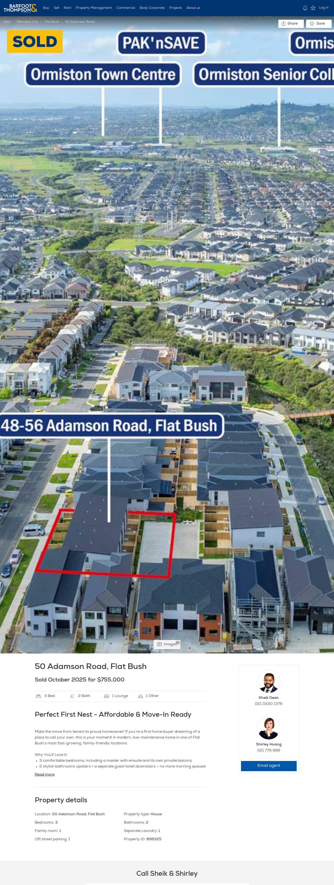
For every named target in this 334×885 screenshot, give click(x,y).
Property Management (94, 8)
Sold (6, 22)
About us (193, 8)
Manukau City (27, 22)
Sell (56, 8)
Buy (46, 8)
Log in (324, 8)
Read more (45, 775)
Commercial (125, 8)
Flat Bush (52, 22)
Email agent (268, 766)
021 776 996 (268, 751)
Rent (67, 8)
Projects (175, 8)
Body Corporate (152, 8)
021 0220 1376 (269, 704)
